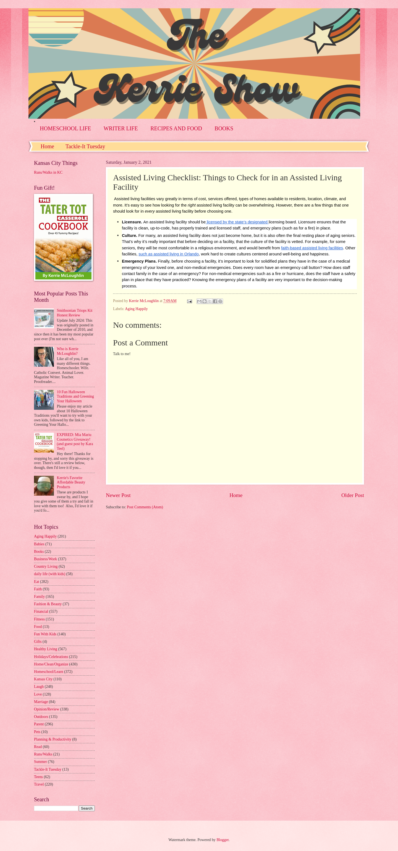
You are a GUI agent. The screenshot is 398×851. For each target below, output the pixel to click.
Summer (40, 762)
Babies (39, 544)
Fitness (39, 619)
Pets (37, 732)
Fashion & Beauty (48, 604)
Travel (39, 784)
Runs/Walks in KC (48, 172)
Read (38, 747)
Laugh (39, 686)
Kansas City (43, 679)
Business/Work (45, 559)
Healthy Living (45, 649)
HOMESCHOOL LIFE (65, 128)
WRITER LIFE (121, 128)
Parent (39, 724)
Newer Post (118, 495)
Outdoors (41, 717)
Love (38, 694)
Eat (36, 582)
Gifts (38, 641)
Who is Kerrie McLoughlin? (67, 351)
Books (39, 551)
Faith (38, 589)
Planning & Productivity (52, 739)
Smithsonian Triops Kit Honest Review (75, 312)
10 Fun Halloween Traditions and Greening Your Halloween (75, 396)
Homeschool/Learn (48, 672)
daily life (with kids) (49, 574)
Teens (38, 777)
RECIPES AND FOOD (176, 128)
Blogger (222, 840)
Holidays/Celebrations (51, 657)
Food (38, 627)
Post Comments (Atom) (145, 507)
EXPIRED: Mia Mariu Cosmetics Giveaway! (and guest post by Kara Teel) (75, 442)
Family (39, 596)
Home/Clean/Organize (51, 664)
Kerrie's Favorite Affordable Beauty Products (71, 482)
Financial (41, 611)
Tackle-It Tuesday (85, 146)
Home (47, 146)
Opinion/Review (46, 709)
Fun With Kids (45, 634)
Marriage (41, 702)
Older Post (352, 495)
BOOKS (223, 128)
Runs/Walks (43, 754)
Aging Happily (136, 309)
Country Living (45, 566)
